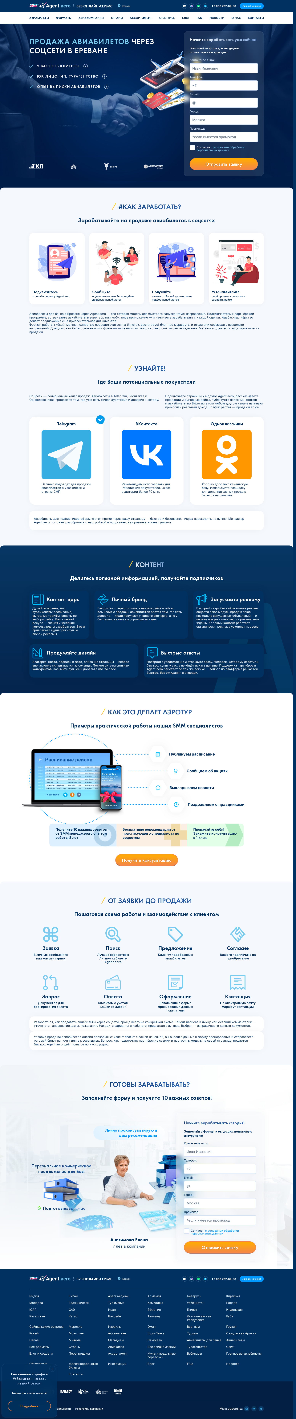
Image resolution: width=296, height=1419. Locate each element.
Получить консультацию (147, 860)
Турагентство (197, 1347)
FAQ (199, 18)
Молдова (36, 1303)
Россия (231, 1303)
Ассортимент (118, 1353)
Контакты (256, 18)
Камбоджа (155, 1303)
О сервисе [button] (167, 18)
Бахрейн (114, 1316)
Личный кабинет (251, 6)
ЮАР (32, 1310)
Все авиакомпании (162, 1347)
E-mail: (194, 94)
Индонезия (234, 1310)
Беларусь (194, 1296)
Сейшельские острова (46, 1326)
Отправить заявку (223, 164)
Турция (192, 1333)
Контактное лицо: (202, 60)
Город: (194, 111)
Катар (73, 1316)
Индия (34, 1296)
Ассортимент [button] (141, 18)
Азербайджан (118, 1296)
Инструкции (117, 1364)
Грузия (231, 1326)
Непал (34, 1340)
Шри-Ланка (156, 1333)
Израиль (114, 1326)
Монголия (76, 1333)
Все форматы (39, 1347)
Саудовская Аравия (241, 1333)
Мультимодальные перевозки (162, 1355)
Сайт (230, 1347)
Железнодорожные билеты (83, 1365)
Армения (154, 1296)
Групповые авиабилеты (244, 1353)
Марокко (75, 1326)
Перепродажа (79, 1353)
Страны (74, 1347)
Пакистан (155, 1340)
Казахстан (37, 1316)
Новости (217, 18)
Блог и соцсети (41, 1353)
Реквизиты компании (89, 1408)
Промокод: (197, 128)
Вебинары (194, 1353)
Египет (192, 1310)
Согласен (221, 149)
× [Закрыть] (52, 1368)
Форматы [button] (63, 18)
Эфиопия (154, 1310)
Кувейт (34, 1333)
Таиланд (154, 1316)
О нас (236, 18)
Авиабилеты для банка (204, 1340)
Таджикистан (79, 1303)
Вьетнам (193, 1326)
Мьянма (75, 1340)
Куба (229, 1316)
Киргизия (233, 1296)
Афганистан (117, 1333)
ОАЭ (72, 1310)
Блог (186, 18)
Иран (112, 1310)
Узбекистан (195, 1303)
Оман (152, 1326)
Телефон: (196, 77)
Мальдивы (116, 1340)
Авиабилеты (39, 18)
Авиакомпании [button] (91, 18)
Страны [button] (117, 18)
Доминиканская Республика (199, 1318)
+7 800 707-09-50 (224, 6)
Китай (73, 1296)
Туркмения (116, 1303)
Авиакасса (116, 1347)
